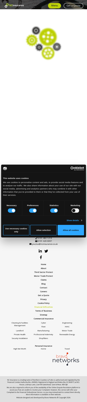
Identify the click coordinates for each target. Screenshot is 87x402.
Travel (67, 349)
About (43, 268)
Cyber (43, 323)
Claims (43, 280)
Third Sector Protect (43, 272)
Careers (43, 291)
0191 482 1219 (45, 238)
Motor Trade (67, 330)
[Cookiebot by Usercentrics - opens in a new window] (72, 168)
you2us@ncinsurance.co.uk (45, 244)
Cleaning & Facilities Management (19, 324)
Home (43, 264)
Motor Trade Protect (43, 276)
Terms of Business (43, 311)
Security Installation (20, 338)
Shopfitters (43, 338)
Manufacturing (43, 330)
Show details (73, 220)
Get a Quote (43, 295)
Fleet (43, 326)
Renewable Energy (67, 334)
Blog (43, 284)
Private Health (19, 334)
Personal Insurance (43, 346)
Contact (43, 287)
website (58, 394)
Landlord (19, 330)
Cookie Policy (44, 303)
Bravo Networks (50, 397)
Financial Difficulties (43, 307)
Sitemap (43, 315)
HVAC (67, 326)
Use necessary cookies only (16, 230)
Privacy (43, 299)
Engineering (67, 323)
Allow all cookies (71, 230)
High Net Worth (19, 349)
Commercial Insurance (43, 318)
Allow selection (43, 230)
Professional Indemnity (43, 334)
